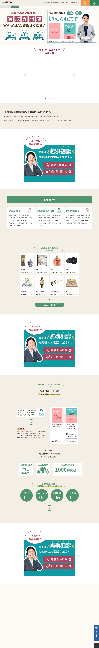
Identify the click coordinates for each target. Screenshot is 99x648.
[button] (25, 63)
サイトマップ (62, 641)
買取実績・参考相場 (75, 2)
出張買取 (68, 2)
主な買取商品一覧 (48, 2)
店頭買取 (62, 2)
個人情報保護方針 (48, 641)
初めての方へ (56, 2)
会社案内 (35, 641)
